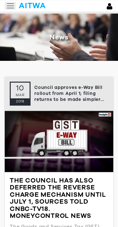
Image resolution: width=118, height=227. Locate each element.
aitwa (32, 5)
